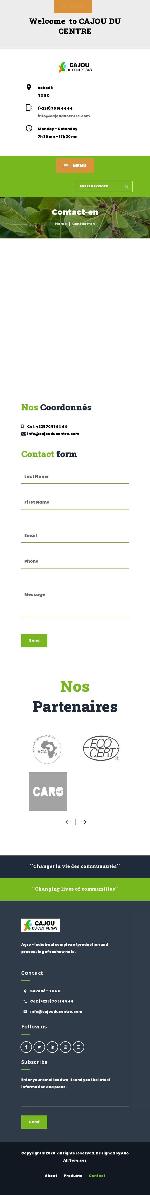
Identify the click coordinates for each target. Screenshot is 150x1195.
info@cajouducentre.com (64, 116)
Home (61, 223)
